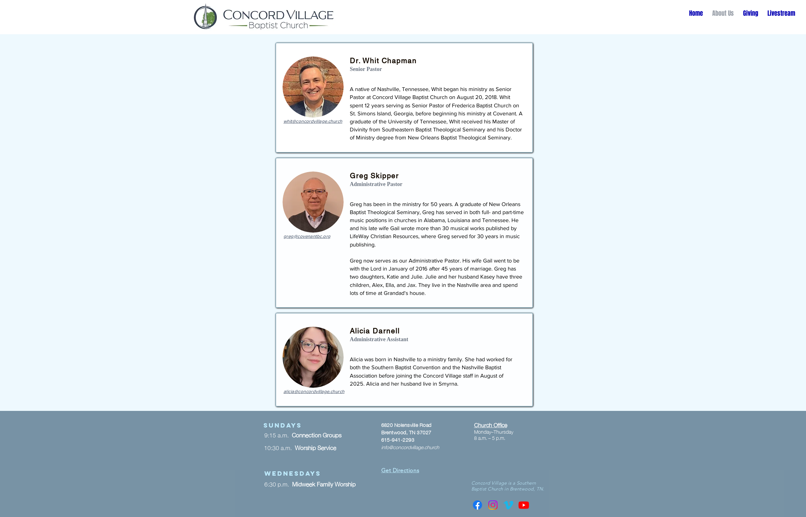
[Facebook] (477, 505)
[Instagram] (493, 505)
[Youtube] (524, 505)
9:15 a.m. (278, 434)
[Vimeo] (508, 505)
